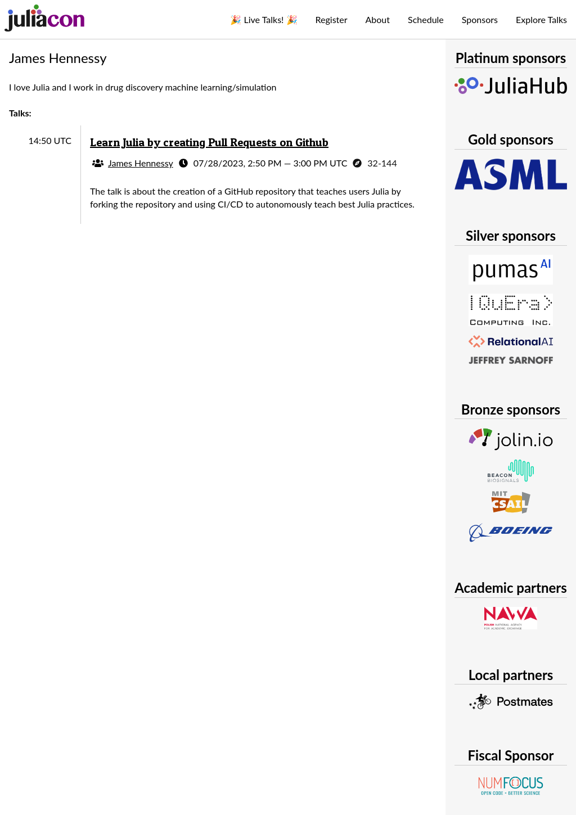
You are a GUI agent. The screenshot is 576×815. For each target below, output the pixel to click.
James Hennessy (140, 162)
